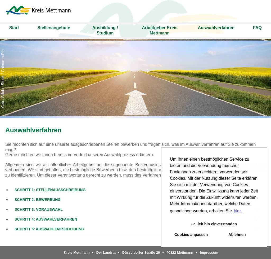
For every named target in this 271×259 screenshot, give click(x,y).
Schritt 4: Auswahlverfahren (46, 219)
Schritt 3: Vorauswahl (39, 209)
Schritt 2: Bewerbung (38, 199)
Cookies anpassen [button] (191, 234)
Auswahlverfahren (216, 27)
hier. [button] (238, 211)
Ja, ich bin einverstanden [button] (214, 224)
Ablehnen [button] (237, 234)
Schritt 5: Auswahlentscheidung (49, 229)
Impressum (209, 252)
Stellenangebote (53, 27)
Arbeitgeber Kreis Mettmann (159, 30)
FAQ (257, 27)
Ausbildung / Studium (105, 30)
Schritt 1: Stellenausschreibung (50, 190)
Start (14, 27)
